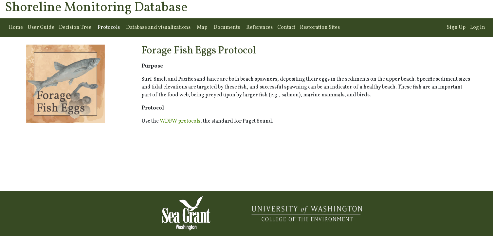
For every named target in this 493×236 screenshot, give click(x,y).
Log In (477, 27)
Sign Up (456, 27)
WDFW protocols (180, 121)
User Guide (40, 27)
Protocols (109, 27)
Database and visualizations (158, 27)
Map (202, 27)
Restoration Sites (320, 27)
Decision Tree (75, 27)
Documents (226, 27)
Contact (286, 27)
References (259, 27)
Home (16, 27)
